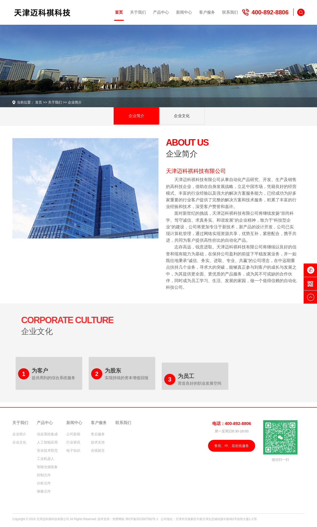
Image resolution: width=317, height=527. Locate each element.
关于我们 (52, 102)
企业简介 (72, 102)
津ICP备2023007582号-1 (141, 519)
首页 (35, 102)
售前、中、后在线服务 (231, 446)
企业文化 (182, 116)
